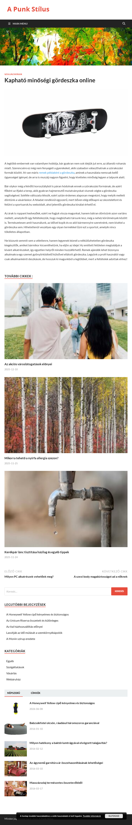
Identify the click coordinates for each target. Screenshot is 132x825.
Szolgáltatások (13, 74)
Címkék (35, 693)
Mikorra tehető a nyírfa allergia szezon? (31, 458)
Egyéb (10, 661)
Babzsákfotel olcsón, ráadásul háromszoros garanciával (64, 723)
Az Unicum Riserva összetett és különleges (32, 620)
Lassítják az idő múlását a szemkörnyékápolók (34, 632)
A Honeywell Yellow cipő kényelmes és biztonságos (37, 614)
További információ (92, 816)
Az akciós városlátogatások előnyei (28, 364)
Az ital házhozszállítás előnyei (24, 626)
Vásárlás (11, 673)
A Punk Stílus (28, 9)
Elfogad (114, 816)
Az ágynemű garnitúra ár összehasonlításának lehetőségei (66, 762)
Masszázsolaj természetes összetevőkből (56, 782)
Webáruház (13, 679)
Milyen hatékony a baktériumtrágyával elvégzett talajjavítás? (68, 742)
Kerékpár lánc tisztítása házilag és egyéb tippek (36, 552)
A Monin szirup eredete (20, 638)
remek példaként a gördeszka (57, 172)
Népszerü (13, 693)
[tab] (13, 693)
